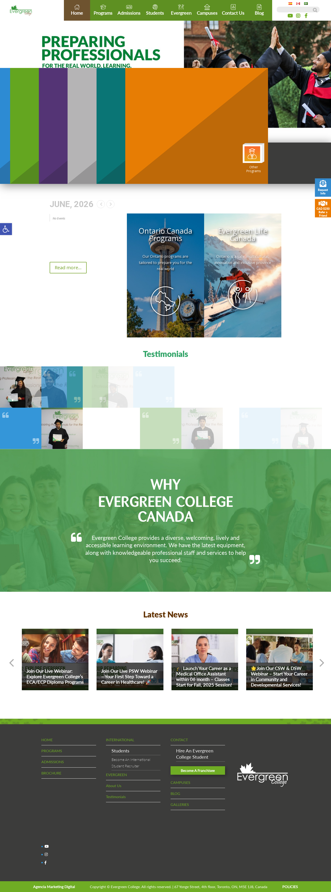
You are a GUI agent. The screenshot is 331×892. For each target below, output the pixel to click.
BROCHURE (51, 773)
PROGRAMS (51, 751)
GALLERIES (180, 804)
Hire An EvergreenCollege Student (194, 754)
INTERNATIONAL (120, 740)
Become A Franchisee (198, 770)
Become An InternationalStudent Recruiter (130, 762)
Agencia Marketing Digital (54, 886)
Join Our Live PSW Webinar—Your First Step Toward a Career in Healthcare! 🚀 (129, 676)
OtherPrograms (253, 158)
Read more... (68, 267)
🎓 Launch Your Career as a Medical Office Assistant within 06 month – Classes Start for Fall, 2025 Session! (204, 676)
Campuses (207, 10)
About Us (113, 785)
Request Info (323, 187)
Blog (259, 10)
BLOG (175, 793)
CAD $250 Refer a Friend (323, 208)
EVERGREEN (116, 774)
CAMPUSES (180, 782)
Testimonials (116, 796)
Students (155, 10)
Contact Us (233, 10)
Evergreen (181, 10)
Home (77, 10)
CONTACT (179, 740)
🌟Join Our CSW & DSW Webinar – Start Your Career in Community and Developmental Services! (279, 676)
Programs (103, 10)
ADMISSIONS (52, 762)
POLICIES (290, 886)
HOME (47, 740)
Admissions (128, 10)
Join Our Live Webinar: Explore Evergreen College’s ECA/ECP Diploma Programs (55, 676)
